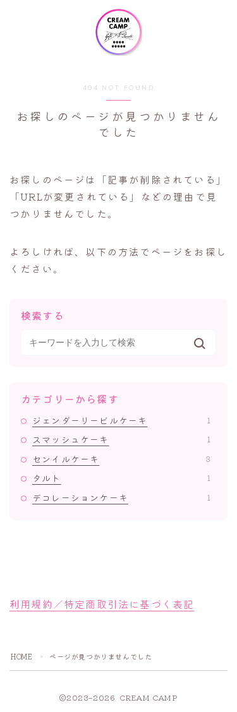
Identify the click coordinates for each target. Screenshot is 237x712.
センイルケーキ (121, 459)
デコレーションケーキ (121, 497)
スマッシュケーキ (121, 439)
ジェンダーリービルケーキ (121, 420)
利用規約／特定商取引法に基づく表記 (101, 603)
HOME (21, 656)
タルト (121, 478)
